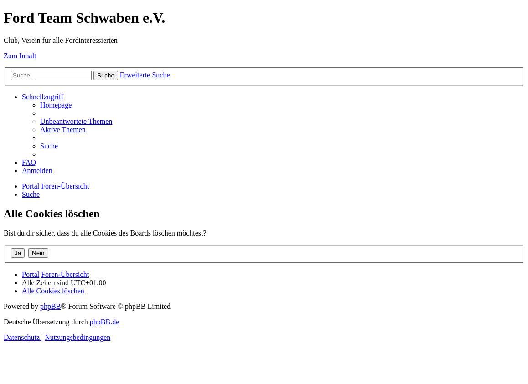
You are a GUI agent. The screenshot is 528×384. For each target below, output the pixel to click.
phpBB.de (104, 322)
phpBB (50, 306)
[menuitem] (56, 105)
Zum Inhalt (20, 56)
